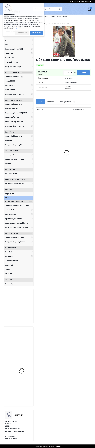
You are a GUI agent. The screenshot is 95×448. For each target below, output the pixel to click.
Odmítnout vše (22, 33)
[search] (60, 9)
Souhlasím (36, 33)
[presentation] (37, 149)
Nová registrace (86, 1)
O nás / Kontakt (62, 17)
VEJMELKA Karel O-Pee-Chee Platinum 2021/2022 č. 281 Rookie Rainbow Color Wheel (23, 362)
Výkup (53, 17)
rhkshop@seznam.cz (16, 431)
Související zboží (67, 102)
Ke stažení (51, 102)
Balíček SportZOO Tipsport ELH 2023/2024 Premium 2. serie (76, 156)
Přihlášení (75, 1)
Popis (40, 102)
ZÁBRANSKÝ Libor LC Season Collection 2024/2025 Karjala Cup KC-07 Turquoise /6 (23, 388)
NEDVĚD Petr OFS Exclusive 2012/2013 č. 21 (47, 161)
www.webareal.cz (55, 446)
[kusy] (68, 72)
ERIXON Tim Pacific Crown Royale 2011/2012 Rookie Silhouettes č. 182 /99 (24, 338)
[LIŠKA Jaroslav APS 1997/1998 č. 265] (64, 41)
